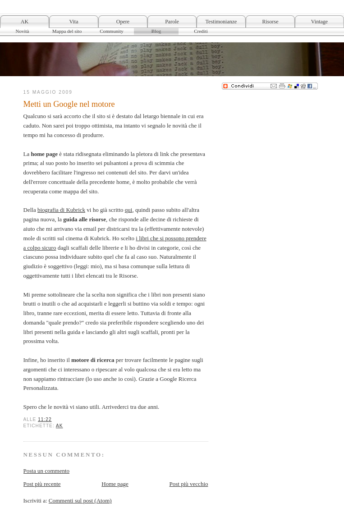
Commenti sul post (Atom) (80, 500)
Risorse (270, 21)
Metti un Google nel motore (69, 104)
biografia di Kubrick (61, 209)
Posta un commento (46, 470)
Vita (73, 21)
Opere (122, 21)
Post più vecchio (189, 483)
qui (129, 209)
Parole (172, 21)
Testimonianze (221, 21)
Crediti (201, 31)
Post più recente (42, 483)
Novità (22, 31)
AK (24, 21)
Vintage (319, 21)
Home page (114, 483)
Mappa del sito (67, 31)
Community (112, 31)
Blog (156, 31)
